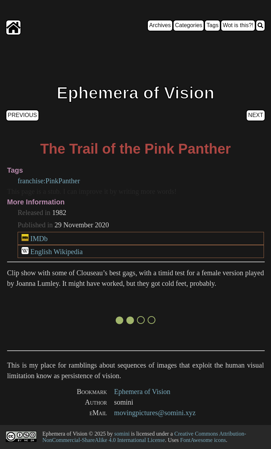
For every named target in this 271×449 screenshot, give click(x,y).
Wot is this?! (238, 25)
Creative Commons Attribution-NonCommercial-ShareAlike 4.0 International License (144, 437)
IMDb (39, 238)
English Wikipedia (56, 252)
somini (122, 434)
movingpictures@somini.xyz (154, 413)
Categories (188, 25)
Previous (22, 115)
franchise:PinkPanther (49, 181)
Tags (212, 25)
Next (255, 115)
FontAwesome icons (203, 440)
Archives (160, 25)
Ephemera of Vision (142, 391)
